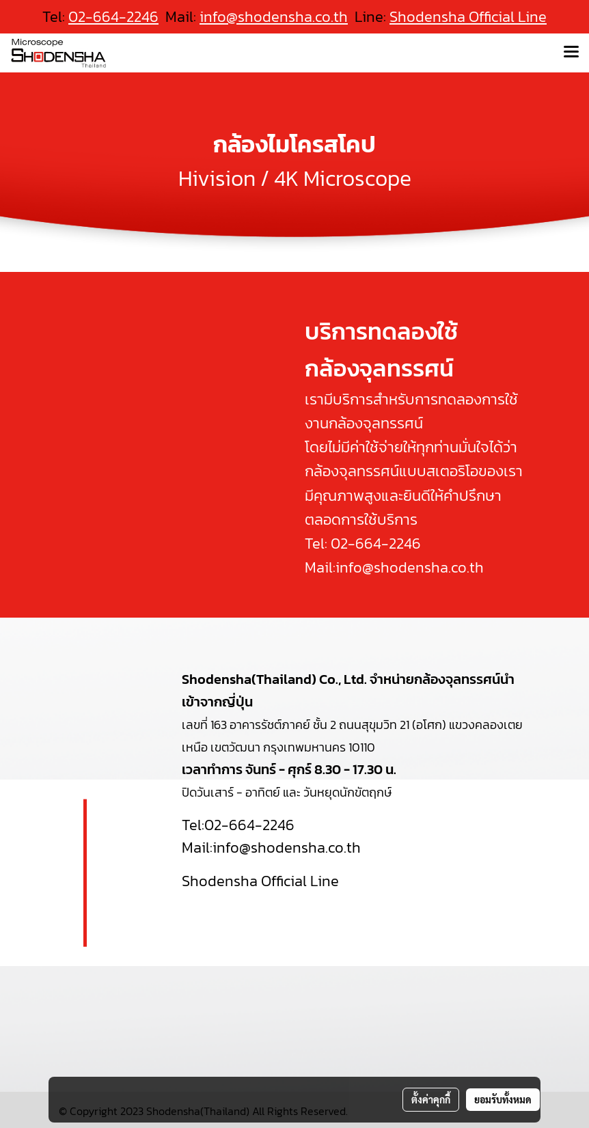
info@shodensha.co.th (274, 16)
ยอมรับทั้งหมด (503, 1099)
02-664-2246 (376, 543)
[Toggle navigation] (571, 53)
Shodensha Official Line (468, 16)
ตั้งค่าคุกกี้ (430, 1099)
